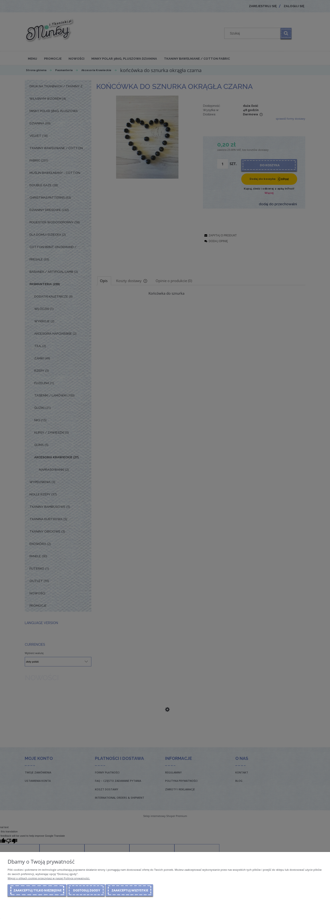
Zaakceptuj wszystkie (130, 890)
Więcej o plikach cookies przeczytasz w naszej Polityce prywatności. (49, 878)
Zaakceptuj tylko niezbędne (38, 890)
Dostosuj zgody (86, 890)
